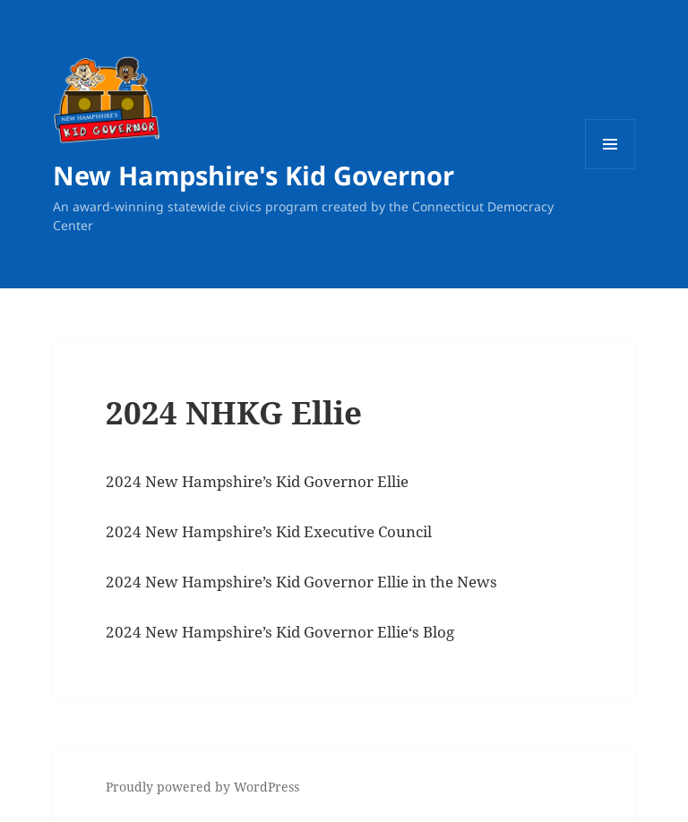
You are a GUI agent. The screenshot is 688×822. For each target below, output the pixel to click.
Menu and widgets (610, 168)
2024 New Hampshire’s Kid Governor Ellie (257, 481)
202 (119, 581)
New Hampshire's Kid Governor (253, 175)
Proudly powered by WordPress (202, 786)
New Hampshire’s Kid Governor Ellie (275, 631)
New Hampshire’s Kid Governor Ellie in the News (319, 581)
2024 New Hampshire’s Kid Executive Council (269, 531)
